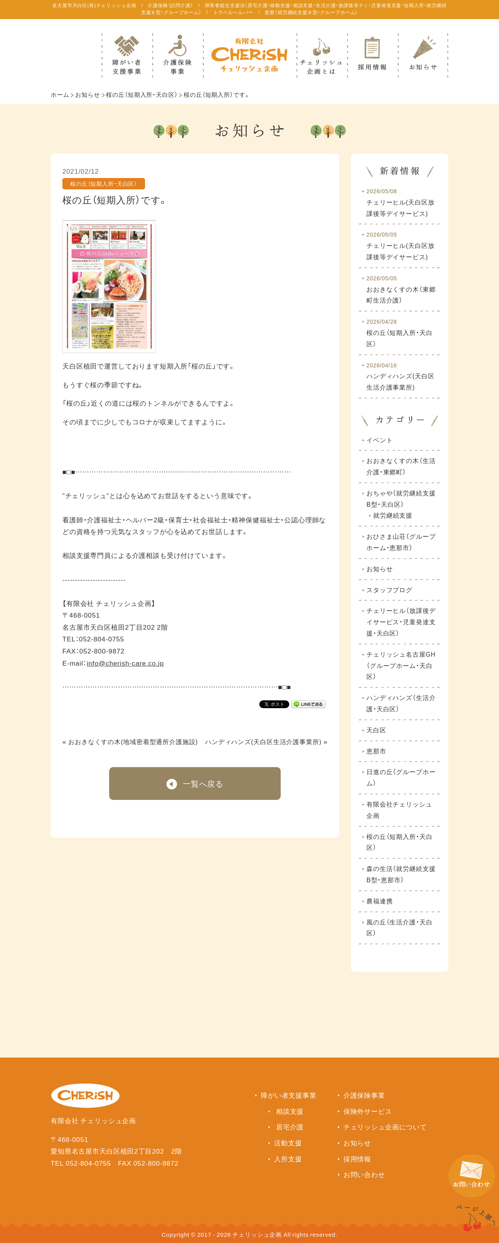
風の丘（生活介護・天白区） (399, 927)
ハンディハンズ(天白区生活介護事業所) (263, 741)
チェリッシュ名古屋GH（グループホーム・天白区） (400, 665)
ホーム (60, 94)
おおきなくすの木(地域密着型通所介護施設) (133, 741)
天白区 (376, 729)
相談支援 (290, 1111)
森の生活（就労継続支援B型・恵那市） (400, 874)
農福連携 (379, 900)
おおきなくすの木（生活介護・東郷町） (400, 466)
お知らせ (87, 94)
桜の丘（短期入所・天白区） (141, 94)
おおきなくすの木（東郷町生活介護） (400, 289)
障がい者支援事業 (289, 1095)
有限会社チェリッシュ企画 (399, 809)
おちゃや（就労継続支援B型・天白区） (400, 498)
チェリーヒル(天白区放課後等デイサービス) (400, 202)
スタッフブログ (389, 589)
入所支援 (288, 1158)
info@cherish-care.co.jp (125, 663)
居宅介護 (290, 1126)
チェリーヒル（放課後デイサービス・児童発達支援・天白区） (400, 621)
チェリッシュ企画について (385, 1126)
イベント (379, 439)
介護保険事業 (364, 1095)
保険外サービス (367, 1111)
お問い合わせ (364, 1174)
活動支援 (288, 1142)
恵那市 (376, 750)
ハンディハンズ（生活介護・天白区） (400, 703)
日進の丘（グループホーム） (400, 777)
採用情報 (357, 1158)
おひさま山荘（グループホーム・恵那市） (400, 541)
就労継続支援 (392, 515)
